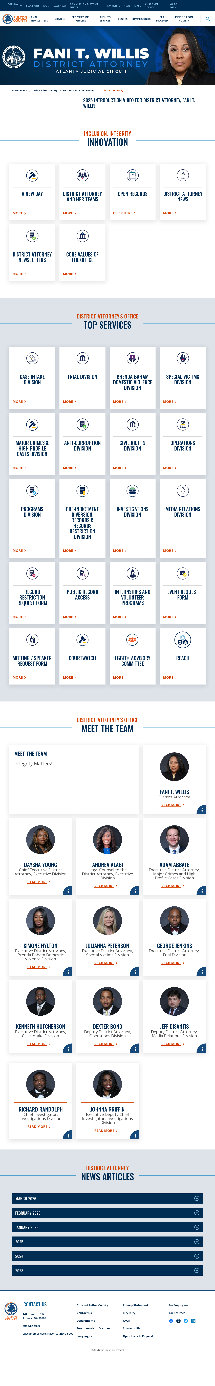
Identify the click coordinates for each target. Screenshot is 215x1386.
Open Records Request (138, 1360)
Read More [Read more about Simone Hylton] (37, 979)
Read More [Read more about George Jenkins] (174, 971)
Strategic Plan (132, 1353)
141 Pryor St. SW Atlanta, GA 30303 (34, 1340)
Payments (113, 5)
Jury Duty (129, 1337)
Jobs (46, 5)
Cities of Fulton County (92, 1329)
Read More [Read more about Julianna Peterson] (105, 975)
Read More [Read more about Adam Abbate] (174, 891)
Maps (137, 5)
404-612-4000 (31, 1350)
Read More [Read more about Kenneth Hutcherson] (37, 1070)
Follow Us (15, 6)
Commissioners (141, 18)
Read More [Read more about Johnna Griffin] (105, 1155)
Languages (84, 1360)
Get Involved (162, 18)
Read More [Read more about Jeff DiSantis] (174, 1060)
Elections (33, 5)
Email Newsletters (39, 18)
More (29, 214)
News (127, 5)
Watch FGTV (174, 6)
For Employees (178, 1329)
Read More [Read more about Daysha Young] (37, 887)
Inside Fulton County (184, 18)
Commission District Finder (84, 6)
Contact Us (84, 1337)
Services (60, 18)
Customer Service (152, 6)
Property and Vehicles (81, 18)
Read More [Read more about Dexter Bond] (105, 1060)
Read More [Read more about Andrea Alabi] (105, 887)
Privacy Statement (135, 1329)
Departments (86, 1345)
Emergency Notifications (93, 1353)
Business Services (105, 18)
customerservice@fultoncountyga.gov (48, 1358)
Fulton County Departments (80, 90)
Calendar (60, 5)
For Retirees (177, 1337)
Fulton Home (19, 90)
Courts (122, 18)
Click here (132, 214)
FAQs (126, 1345)
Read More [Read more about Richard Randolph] (37, 1151)
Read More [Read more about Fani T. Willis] (174, 802)
